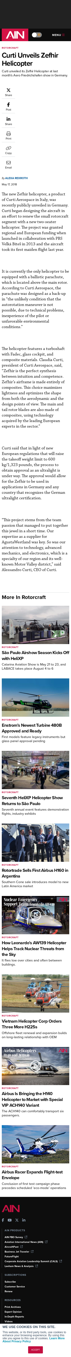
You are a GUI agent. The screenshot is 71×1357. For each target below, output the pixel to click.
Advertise (12, 1321)
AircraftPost (14, 1192)
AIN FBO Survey (16, 1182)
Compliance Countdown (18, 1286)
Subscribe (10, 1227)
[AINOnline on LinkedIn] (23, 1166)
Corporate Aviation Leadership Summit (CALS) (33, 1206)
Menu (58, 35)
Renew (8, 1236)
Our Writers (11, 1306)
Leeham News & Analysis (21, 1211)
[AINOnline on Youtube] (10, 1166)
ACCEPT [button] (35, 1350)
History (9, 1311)
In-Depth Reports (14, 1262)
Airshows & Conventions (19, 1276)
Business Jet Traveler (19, 1197)
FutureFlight (12, 1201)
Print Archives (13, 1252)
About (8, 1301)
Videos (9, 1266)
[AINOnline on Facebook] (3, 1166)
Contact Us (11, 1316)
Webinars (10, 1271)
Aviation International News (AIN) (26, 1187)
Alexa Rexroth (16, 123)
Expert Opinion (13, 1257)
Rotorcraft (10, 48)
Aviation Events (14, 1281)
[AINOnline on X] (17, 1166)
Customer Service (15, 1232)
